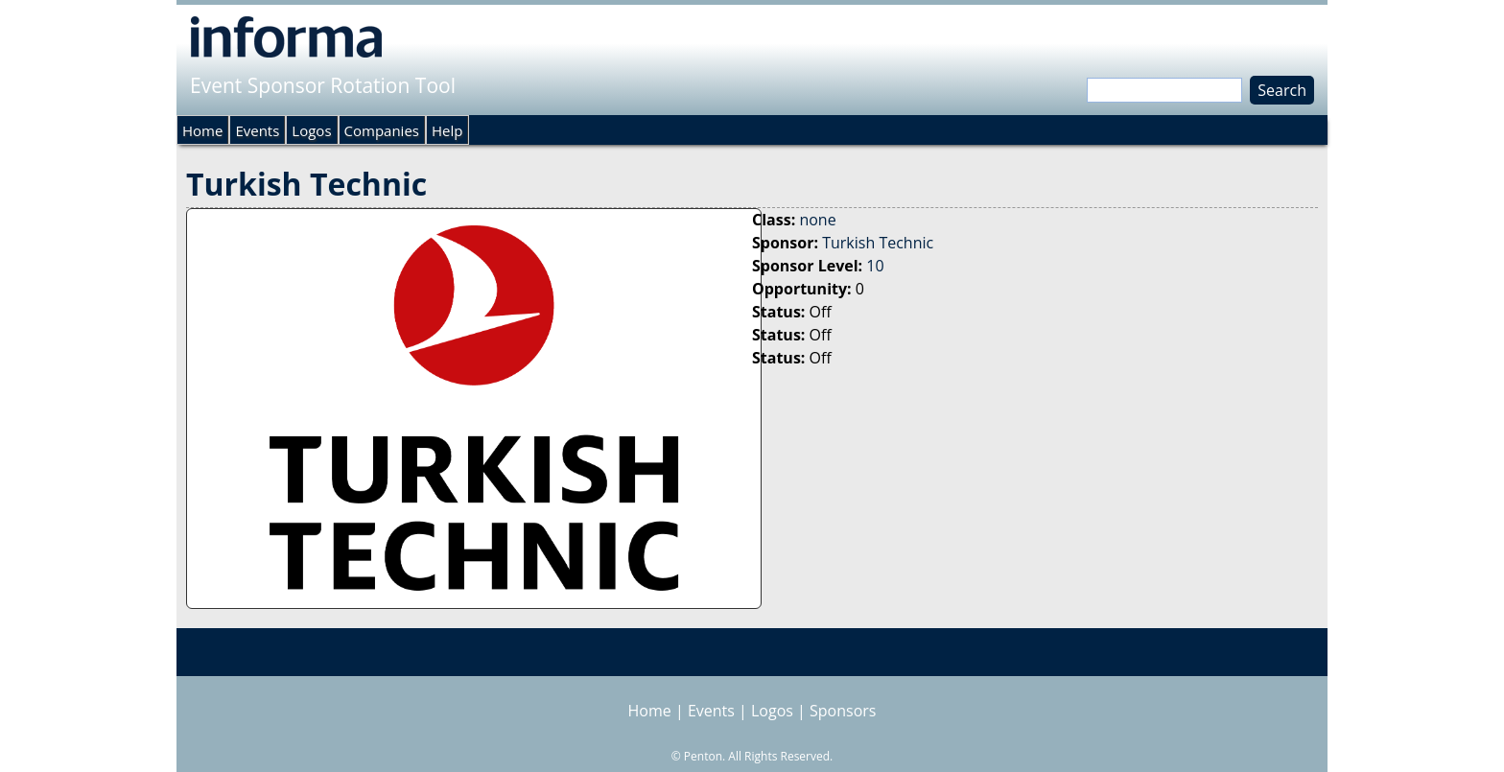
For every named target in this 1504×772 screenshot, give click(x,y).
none (817, 219)
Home (202, 130)
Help (447, 130)
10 (874, 265)
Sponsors (843, 710)
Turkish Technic (877, 242)
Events (257, 130)
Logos (311, 130)
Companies (381, 130)
